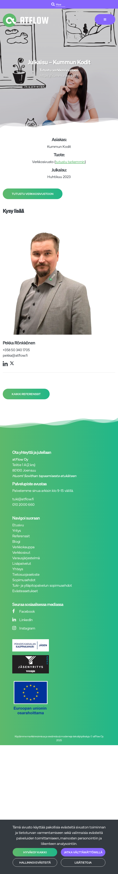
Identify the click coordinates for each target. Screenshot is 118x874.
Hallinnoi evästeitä (35, 862)
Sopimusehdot (23, 579)
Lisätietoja (83, 862)
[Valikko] (105, 19)
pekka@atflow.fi (15, 355)
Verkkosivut (21, 552)
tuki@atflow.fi (23, 498)
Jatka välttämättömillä (83, 852)
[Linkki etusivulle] (26, 20)
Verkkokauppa (23, 546)
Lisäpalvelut (21, 563)
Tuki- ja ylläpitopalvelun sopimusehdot (42, 585)
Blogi (16, 541)
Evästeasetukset (25, 590)
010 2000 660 (23, 504)
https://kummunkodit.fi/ (59, 75)
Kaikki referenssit (26, 394)
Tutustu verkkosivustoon (33, 194)
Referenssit (21, 535)
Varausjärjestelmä (26, 557)
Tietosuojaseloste (25, 574)
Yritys (16, 530)
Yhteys (17, 568)
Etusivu (18, 524)
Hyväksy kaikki (35, 852)
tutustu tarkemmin (70, 161)
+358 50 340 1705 (16, 349)
